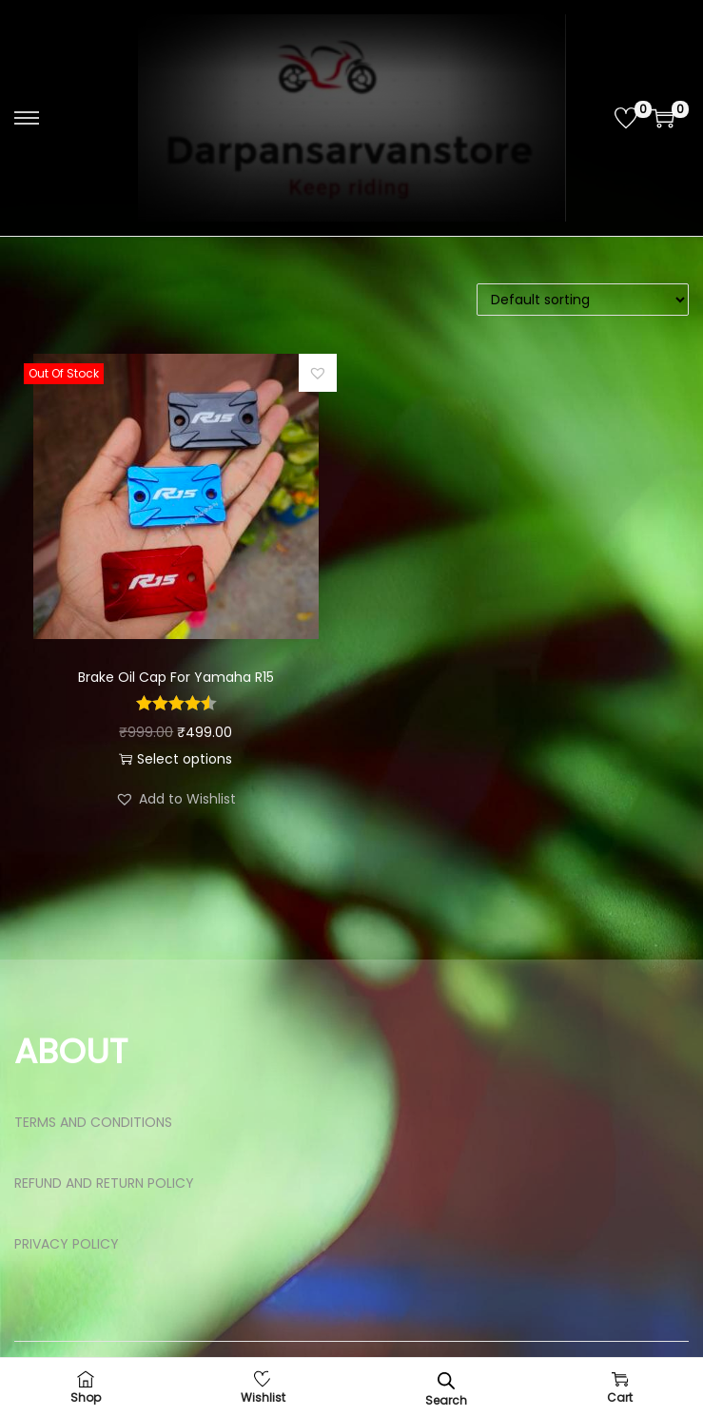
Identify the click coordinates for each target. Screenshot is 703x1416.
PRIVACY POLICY (66, 1243)
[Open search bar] (446, 1380)
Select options (175, 758)
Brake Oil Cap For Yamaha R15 (176, 677)
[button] (318, 373)
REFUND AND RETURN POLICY (104, 1183)
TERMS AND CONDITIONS (93, 1122)
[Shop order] (583, 299)
